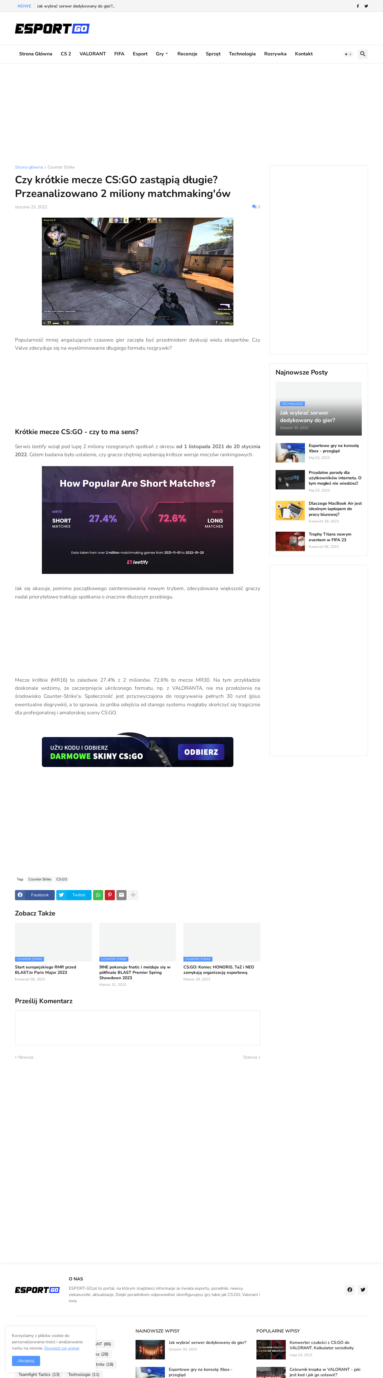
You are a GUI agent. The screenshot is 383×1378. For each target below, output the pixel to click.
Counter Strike (61, 167)
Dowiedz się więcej (61, 1348)
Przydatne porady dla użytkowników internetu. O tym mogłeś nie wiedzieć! (335, 478)
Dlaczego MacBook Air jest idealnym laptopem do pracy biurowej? (335, 509)
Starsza (250, 1057)
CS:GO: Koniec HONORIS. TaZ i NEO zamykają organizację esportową (218, 970)
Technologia (242, 54)
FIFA (119, 54)
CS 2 (66, 54)
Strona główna (35, 54)
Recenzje (187, 54)
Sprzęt (213, 54)
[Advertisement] (191, 114)
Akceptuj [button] (26, 1361)
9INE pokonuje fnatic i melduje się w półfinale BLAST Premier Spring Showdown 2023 (135, 973)
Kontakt (304, 54)
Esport (140, 54)
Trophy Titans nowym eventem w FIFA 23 (330, 537)
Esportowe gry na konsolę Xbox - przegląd (334, 448)
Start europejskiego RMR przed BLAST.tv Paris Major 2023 (45, 970)
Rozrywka (275, 54)
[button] (348, 54)
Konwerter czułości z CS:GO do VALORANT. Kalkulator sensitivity (322, 1345)
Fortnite (101, 1365)
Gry (160, 54)
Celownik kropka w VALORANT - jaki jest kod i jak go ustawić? (325, 1372)
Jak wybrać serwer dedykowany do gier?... (76, 6)
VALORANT (93, 54)
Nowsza (25, 1057)
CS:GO (61, 879)
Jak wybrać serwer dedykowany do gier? (207, 1342)
